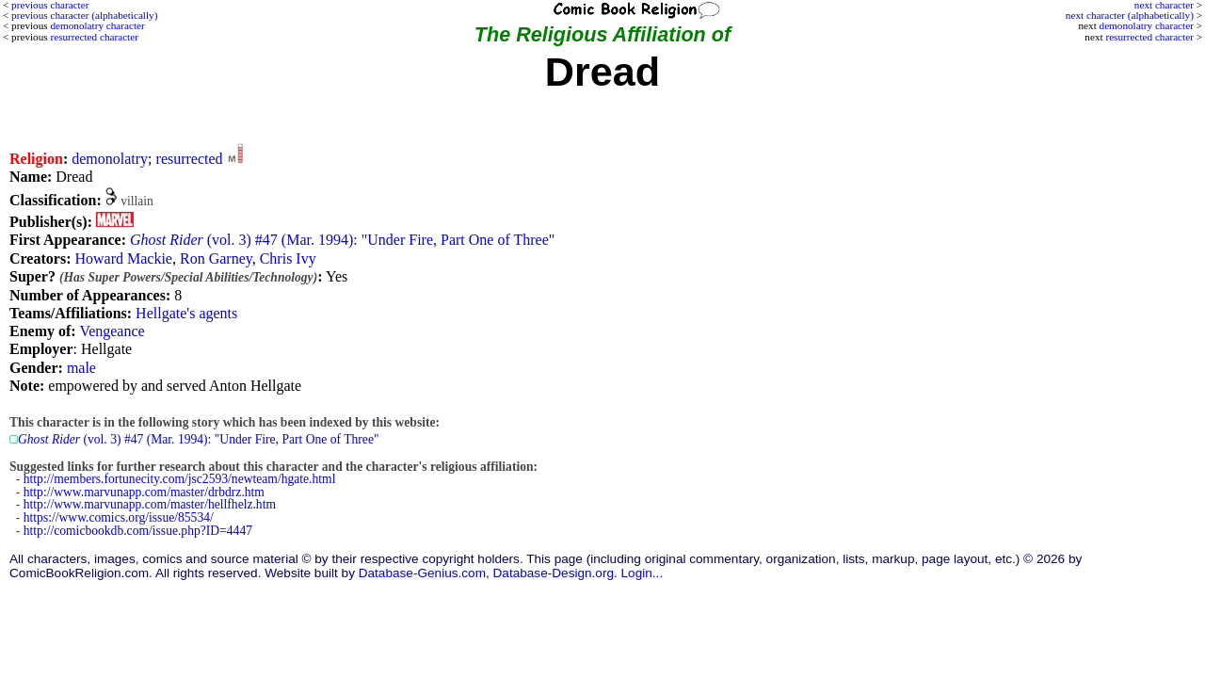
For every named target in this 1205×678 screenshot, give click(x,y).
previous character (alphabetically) (84, 15)
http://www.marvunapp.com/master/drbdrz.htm (144, 492)
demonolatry (110, 159)
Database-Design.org (553, 573)
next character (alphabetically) (1130, 15)
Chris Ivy (288, 258)
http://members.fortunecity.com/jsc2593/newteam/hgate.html (180, 479)
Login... (642, 573)
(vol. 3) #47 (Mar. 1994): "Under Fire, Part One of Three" (342, 240)
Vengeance (111, 331)
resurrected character (1149, 36)
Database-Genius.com (422, 573)
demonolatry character (1147, 25)
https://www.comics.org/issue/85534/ (119, 517)
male (81, 368)
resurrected (189, 159)
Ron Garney (216, 258)
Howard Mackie (123, 258)
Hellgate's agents (186, 313)
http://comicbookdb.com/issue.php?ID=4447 (138, 531)
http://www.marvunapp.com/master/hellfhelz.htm (150, 504)
